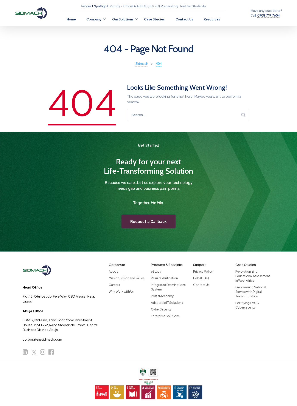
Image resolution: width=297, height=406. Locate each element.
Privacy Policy (203, 271)
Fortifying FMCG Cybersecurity (247, 305)
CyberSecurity (161, 309)
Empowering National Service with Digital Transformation (250, 291)
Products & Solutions (167, 264)
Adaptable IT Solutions (167, 302)
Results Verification (164, 278)
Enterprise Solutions (165, 316)
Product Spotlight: (95, 6)
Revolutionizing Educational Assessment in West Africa (252, 275)
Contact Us (184, 19)
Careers (114, 285)
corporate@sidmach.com (42, 339)
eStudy (156, 271)
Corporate (117, 264)
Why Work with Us (121, 291)
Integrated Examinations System (168, 287)
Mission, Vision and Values (127, 278)
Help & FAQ (201, 278)
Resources (212, 19)
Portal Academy (162, 296)
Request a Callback (148, 221)
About (113, 271)
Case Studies (154, 19)
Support (199, 264)
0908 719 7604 (268, 15)
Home (71, 19)
